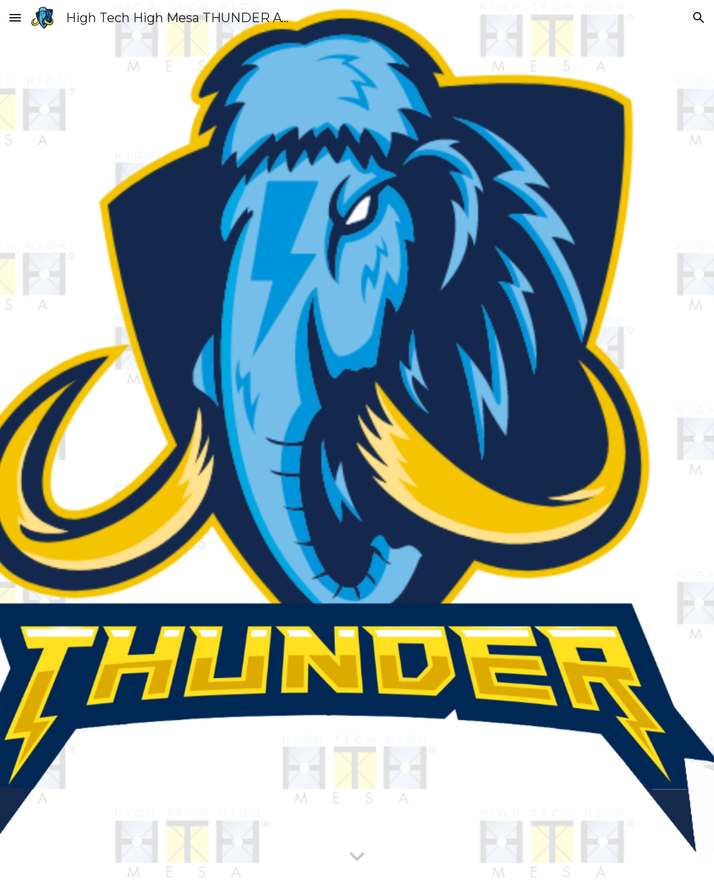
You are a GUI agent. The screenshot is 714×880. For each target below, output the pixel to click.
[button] (15, 17)
